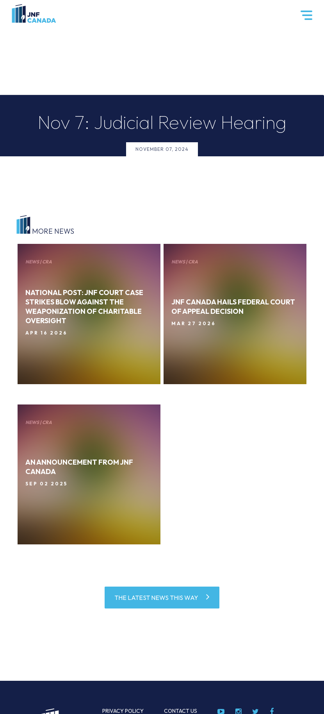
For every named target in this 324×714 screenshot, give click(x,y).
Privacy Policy (123, 711)
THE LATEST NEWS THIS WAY (156, 597)
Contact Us (180, 711)
